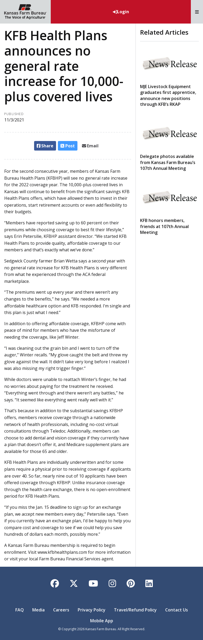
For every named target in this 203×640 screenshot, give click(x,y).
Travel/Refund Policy (135, 610)
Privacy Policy (91, 610)
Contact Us (176, 610)
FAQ (19, 610)
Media (38, 610)
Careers (61, 610)
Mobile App (101, 621)
